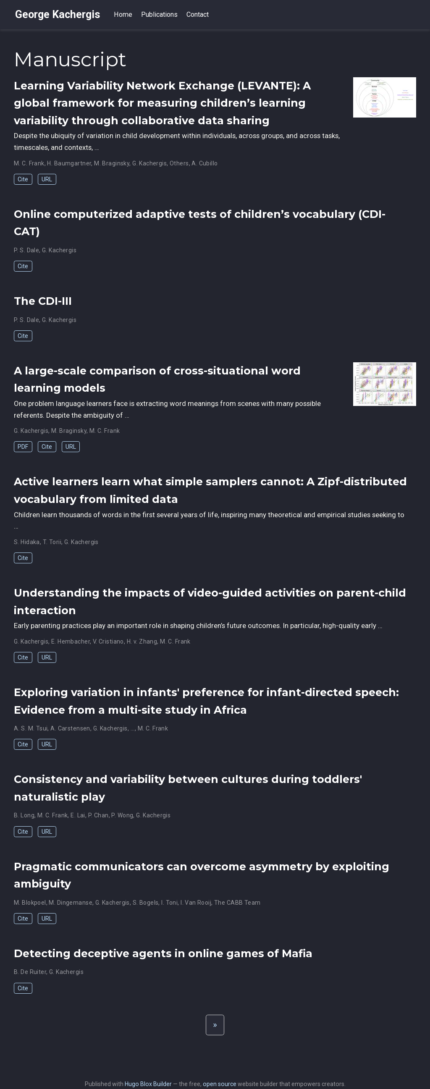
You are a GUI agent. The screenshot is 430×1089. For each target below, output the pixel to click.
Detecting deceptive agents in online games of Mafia (163, 953)
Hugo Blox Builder (148, 1084)
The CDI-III (43, 301)
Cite (23, 179)
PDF (23, 446)
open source (219, 1084)
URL (47, 179)
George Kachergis (57, 14)
